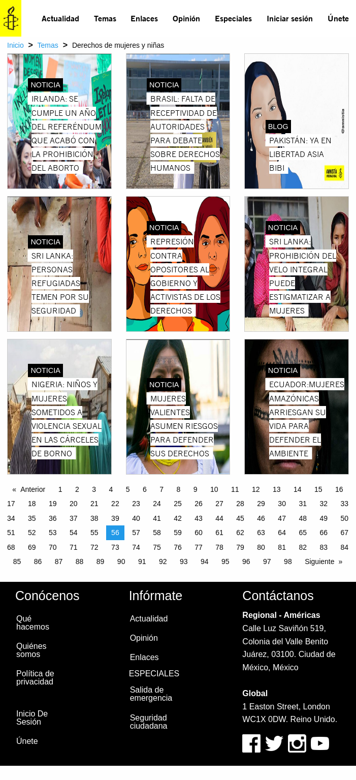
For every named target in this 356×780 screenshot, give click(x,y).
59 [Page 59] (178, 532)
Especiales (233, 18)
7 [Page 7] (161, 489)
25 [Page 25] (178, 504)
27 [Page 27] (219, 504)
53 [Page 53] (53, 532)
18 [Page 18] (32, 504)
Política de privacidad (35, 677)
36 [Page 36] (53, 518)
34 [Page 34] (11, 518)
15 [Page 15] (318, 489)
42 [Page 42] (178, 518)
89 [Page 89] (100, 561)
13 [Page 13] (277, 489)
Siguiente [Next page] (319, 561)
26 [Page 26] (199, 504)
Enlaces (144, 18)
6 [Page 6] (145, 489)
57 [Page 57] (136, 532)
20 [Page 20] (74, 504)
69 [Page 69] (32, 547)
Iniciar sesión (290, 18)
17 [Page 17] (11, 504)
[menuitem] (61, 18)
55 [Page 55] (94, 532)
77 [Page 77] (199, 547)
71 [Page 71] (74, 547)
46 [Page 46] (261, 518)
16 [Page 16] (339, 489)
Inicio (15, 45)
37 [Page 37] (74, 518)
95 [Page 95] (225, 561)
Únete (338, 18)
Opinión (186, 18)
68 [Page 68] (11, 547)
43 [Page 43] (199, 518)
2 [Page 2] (77, 489)
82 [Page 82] (303, 547)
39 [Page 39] (115, 518)
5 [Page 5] (128, 489)
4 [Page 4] (111, 489)
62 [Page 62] (240, 532)
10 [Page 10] (214, 489)
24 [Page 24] (157, 504)
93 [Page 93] (184, 561)
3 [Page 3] (94, 489)
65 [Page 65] (303, 532)
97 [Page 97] (267, 561)
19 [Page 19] (53, 504)
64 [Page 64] (282, 532)
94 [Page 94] (205, 561)
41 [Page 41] (157, 518)
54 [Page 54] (74, 532)
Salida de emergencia (151, 693)
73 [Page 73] (115, 547)
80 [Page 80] (261, 547)
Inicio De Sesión (32, 717)
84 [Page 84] (344, 547)
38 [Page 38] (94, 518)
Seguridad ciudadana (149, 721)
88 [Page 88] (80, 561)
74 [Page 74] (136, 547)
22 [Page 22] (115, 504)
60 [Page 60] (199, 532)
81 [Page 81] (282, 547)
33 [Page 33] (344, 504)
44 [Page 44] (219, 518)
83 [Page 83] (323, 547)
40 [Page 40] (136, 518)
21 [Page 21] (94, 504)
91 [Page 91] (142, 561)
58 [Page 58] (157, 532)
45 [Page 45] (240, 518)
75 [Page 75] (157, 547)
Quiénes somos (31, 650)
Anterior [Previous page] (32, 489)
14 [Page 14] (298, 489)
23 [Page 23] (136, 504)
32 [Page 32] (323, 504)
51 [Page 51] (11, 532)
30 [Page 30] (282, 504)
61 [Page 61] (219, 532)
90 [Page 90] (121, 561)
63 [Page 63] (261, 532)
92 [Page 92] (163, 561)
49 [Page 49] (323, 518)
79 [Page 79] (240, 547)
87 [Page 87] (59, 561)
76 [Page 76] (178, 547)
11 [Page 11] (235, 489)
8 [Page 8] (178, 489)
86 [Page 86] (38, 561)
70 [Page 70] (53, 547)
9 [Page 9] (195, 489)
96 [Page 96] (246, 561)
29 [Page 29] (261, 504)
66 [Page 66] (323, 532)
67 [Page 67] (344, 532)
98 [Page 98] (288, 561)
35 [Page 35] (32, 518)
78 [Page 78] (219, 547)
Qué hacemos (32, 622)
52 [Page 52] (32, 532)
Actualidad (60, 18)
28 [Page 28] (240, 504)
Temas (105, 18)
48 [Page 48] (303, 518)
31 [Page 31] (303, 504)
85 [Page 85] (17, 561)
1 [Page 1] (60, 489)
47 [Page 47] (282, 518)
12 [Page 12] (256, 489)
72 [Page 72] (94, 547)
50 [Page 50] (344, 518)
